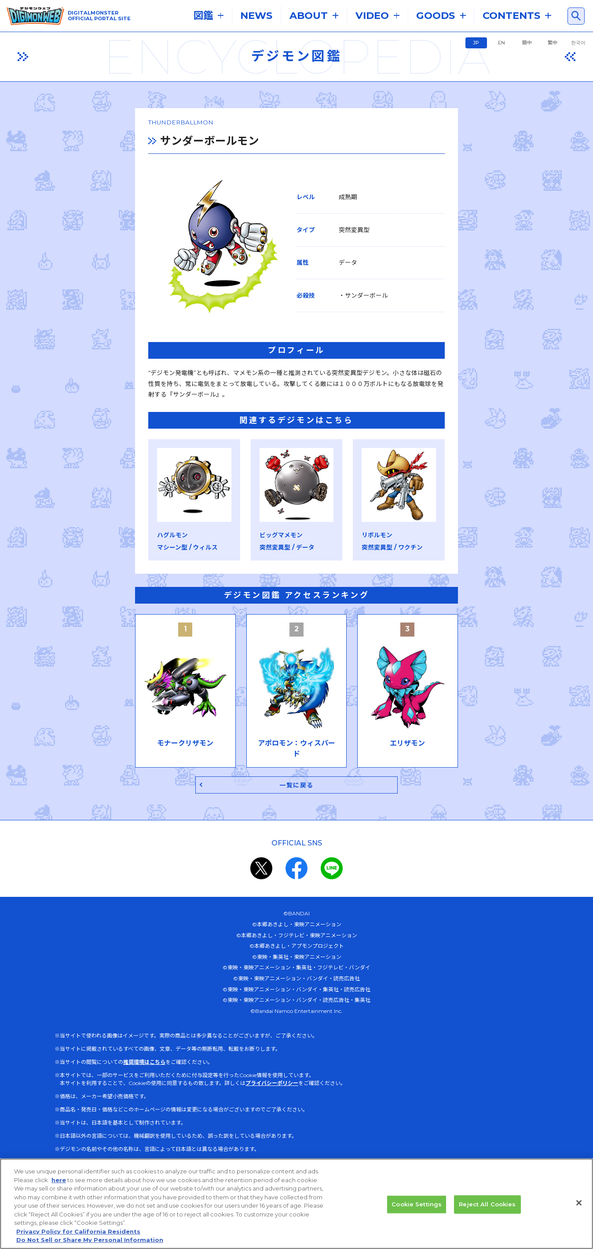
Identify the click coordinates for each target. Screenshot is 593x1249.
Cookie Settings (417, 1204)
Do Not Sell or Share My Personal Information (89, 1239)
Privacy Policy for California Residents (78, 1231)
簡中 (527, 43)
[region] (296, 1203)
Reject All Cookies (487, 1204)
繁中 (552, 43)
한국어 (578, 43)
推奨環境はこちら (144, 1082)
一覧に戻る (296, 804)
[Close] (579, 1203)
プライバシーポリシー (271, 1103)
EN (501, 43)
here (58, 1179)
